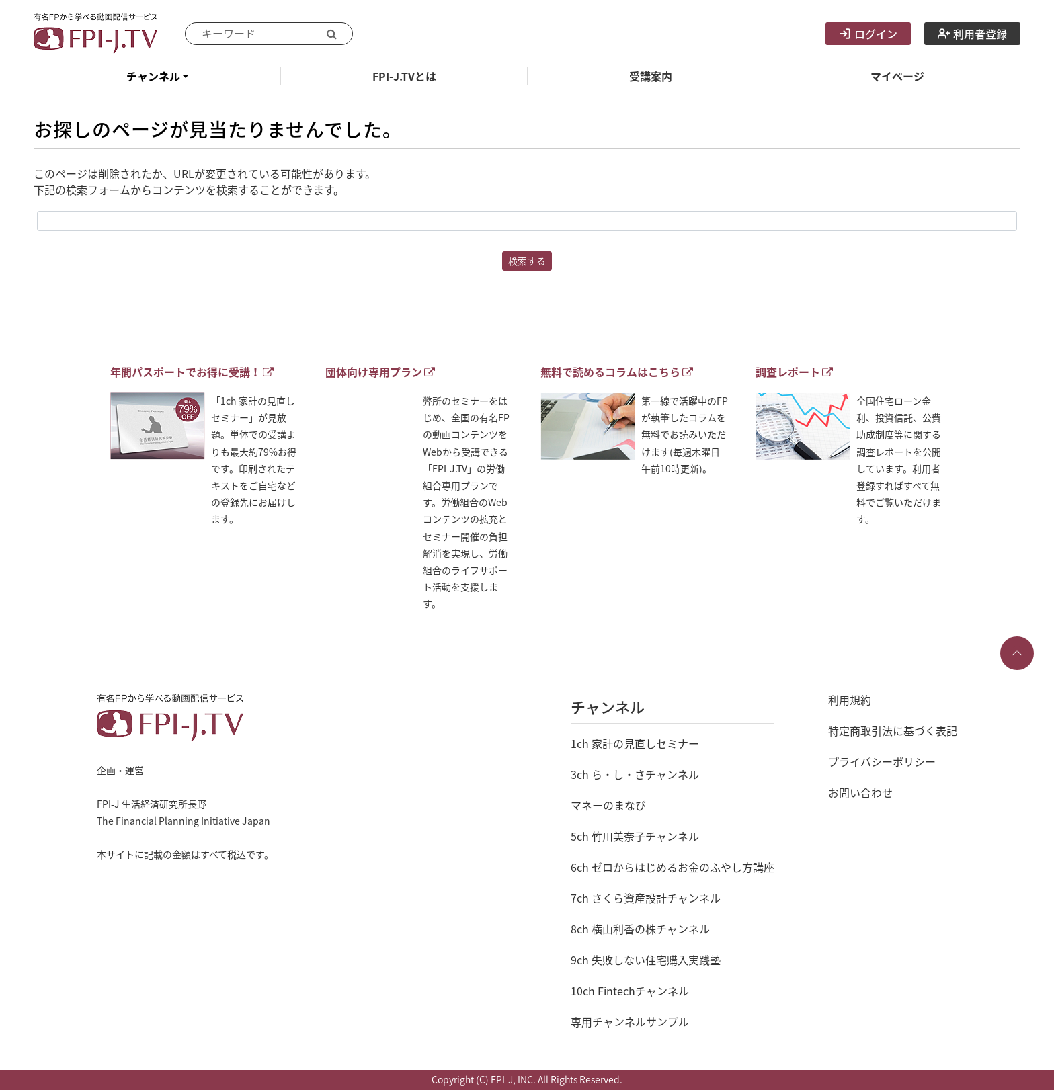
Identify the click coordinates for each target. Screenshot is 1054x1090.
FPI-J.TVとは (404, 76)
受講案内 (650, 76)
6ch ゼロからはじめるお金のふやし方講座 (672, 867)
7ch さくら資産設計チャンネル (646, 898)
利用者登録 (972, 34)
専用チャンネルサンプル (630, 1021)
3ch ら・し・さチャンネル (635, 774)
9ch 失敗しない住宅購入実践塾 (646, 960)
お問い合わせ (860, 792)
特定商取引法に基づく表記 (892, 730)
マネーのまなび (608, 805)
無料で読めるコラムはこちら (616, 372)
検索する (527, 260)
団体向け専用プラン (380, 372)
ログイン (868, 34)
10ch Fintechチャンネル (630, 990)
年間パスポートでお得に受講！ (192, 372)
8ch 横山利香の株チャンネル (640, 929)
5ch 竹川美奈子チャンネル (635, 836)
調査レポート (794, 372)
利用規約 (849, 699)
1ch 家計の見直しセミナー (635, 743)
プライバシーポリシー (882, 761)
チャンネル (153, 76)
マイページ (897, 76)
